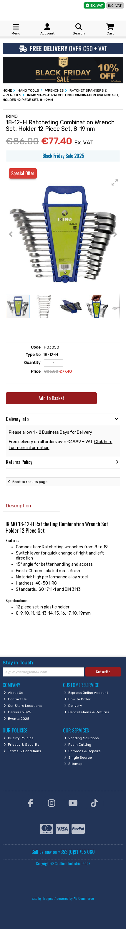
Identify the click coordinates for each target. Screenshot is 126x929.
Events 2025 (16, 719)
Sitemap (73, 764)
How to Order (77, 699)
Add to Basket (51, 398)
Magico (48, 898)
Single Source (78, 757)
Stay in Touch (18, 663)
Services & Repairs (82, 751)
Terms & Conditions (22, 751)
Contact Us (15, 699)
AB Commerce (84, 898)
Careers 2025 (17, 712)
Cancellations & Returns (87, 712)
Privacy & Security (21, 744)
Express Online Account (86, 693)
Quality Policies (19, 738)
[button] (115, 182)
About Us (13, 693)
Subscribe (103, 671)
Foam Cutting (78, 744)
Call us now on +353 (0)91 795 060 (63, 851)
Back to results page (29, 482)
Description (18, 506)
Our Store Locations (23, 706)
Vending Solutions (81, 738)
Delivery (73, 706)
